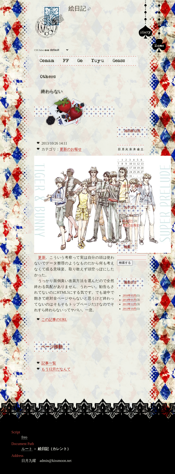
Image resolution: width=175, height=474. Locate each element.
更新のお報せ (71, 149)
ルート (26, 449)
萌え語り (128, 220)
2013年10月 (129, 308)
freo (24, 437)
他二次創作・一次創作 (48, 76)
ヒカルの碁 (80, 60)
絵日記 (145, 32)
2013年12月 (129, 304)
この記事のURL (54, 319)
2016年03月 (129, 295)
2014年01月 (129, 299)
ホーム (159, 46)
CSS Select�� (51, 50)
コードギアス (118, 60)
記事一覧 (48, 363)
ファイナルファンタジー (66, 60)
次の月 (138, 185)
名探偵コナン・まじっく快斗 (46, 60)
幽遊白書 (98, 60)
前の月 (127, 185)
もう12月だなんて (56, 369)
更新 (42, 257)
